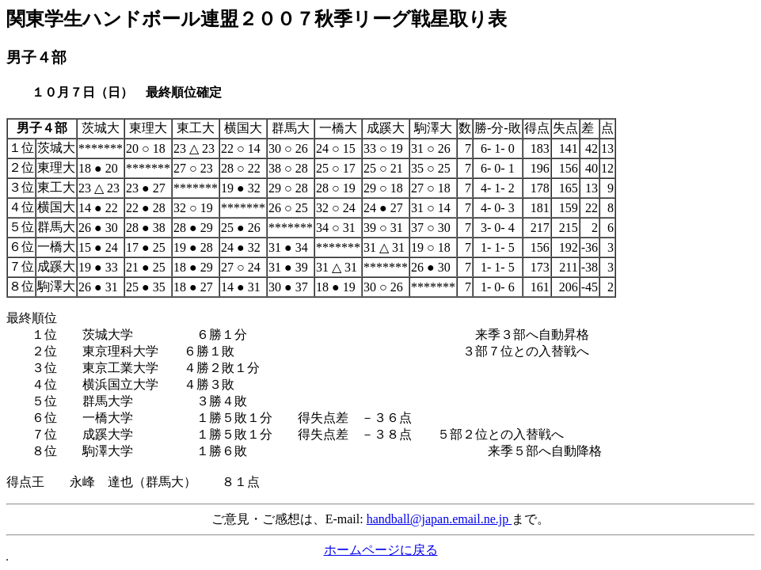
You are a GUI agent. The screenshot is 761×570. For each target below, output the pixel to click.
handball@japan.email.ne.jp (439, 519)
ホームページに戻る (381, 550)
